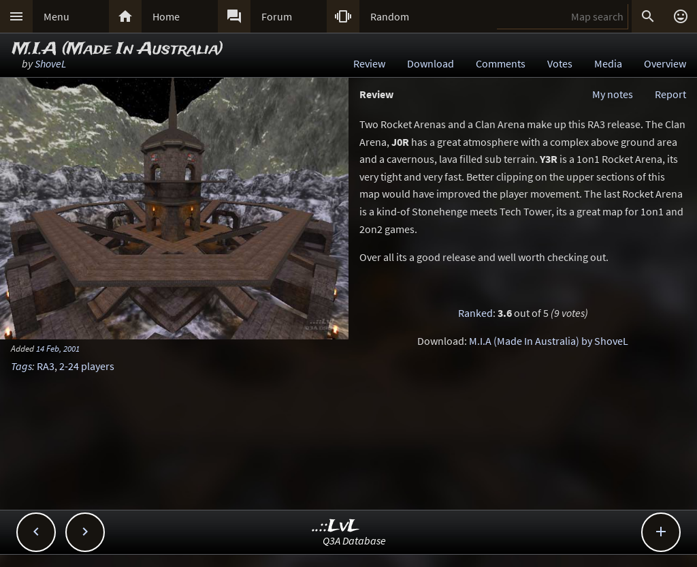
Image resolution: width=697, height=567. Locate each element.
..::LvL (336, 526)
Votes (559, 63)
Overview (665, 63)
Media (608, 63)
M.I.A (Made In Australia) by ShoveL (548, 341)
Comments (500, 63)
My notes (612, 94)
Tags (21, 366)
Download (430, 63)
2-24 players (86, 366)
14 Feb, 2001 (58, 348)
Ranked (475, 313)
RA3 (45, 366)
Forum (276, 16)
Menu (56, 16)
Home (166, 16)
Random (389, 16)
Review (369, 63)
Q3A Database (354, 540)
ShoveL (50, 63)
